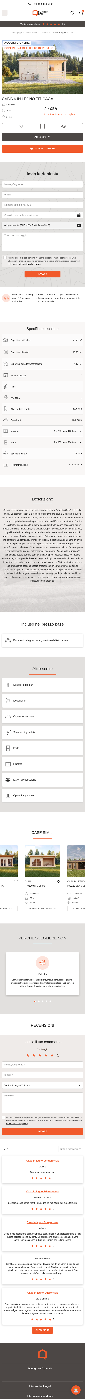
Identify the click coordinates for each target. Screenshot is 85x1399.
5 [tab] (50, 1001)
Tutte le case (32, 32)
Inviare (42, 274)
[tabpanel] (42, 974)
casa (42, 1160)
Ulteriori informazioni (42, 908)
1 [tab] (35, 1001)
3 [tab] (42, 1001)
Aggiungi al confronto (63, 126)
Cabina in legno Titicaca (62, 32)
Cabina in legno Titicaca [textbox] (17, 1085)
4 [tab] (46, 1001)
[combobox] (42, 1085)
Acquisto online (45, 148)
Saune (45, 32)
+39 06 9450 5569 (42, 3)
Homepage (17, 32)
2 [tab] (39, 1001)
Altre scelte (40, 136)
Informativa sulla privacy (29, 264)
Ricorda (21, 126)
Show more (42, 1330)
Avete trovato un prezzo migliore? (60, 114)
